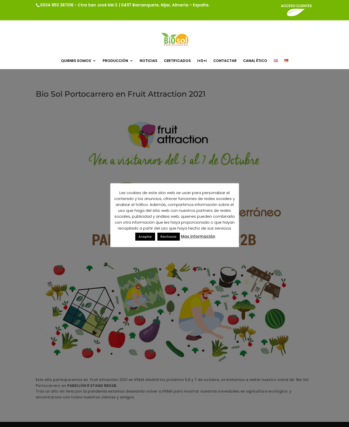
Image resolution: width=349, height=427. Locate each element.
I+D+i (202, 61)
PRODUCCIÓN (115, 61)
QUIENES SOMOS (76, 61)
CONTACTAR (225, 61)
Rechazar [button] (168, 236)
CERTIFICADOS (177, 61)
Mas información (198, 236)
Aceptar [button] (145, 236)
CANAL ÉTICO (255, 61)
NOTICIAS (148, 61)
